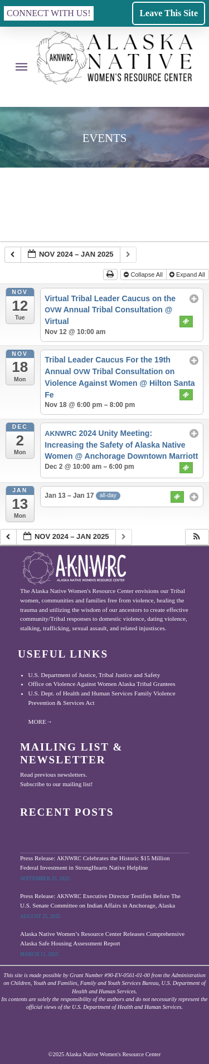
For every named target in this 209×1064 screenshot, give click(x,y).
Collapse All (144, 274)
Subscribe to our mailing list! (56, 784)
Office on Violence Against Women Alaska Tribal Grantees (102, 683)
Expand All (188, 274)
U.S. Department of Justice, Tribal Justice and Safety (94, 674)
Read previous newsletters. (53, 774)
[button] (49, 13)
